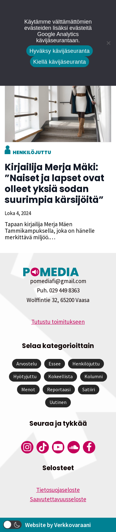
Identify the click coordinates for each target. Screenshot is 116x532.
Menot (28, 389)
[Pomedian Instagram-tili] (27, 447)
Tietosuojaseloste (58, 489)
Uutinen (58, 402)
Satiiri (88, 389)
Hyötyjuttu (25, 376)
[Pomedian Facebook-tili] (89, 447)
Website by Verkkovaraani (58, 525)
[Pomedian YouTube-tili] (58, 447)
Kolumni (93, 376)
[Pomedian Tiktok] (43, 447)
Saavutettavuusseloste (58, 499)
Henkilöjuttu (32, 152)
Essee (55, 363)
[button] (12, 525)
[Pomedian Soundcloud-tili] (73, 447)
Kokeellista (60, 376)
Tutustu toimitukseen (58, 321)
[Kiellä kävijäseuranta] (108, 43)
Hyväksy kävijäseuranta (59, 51)
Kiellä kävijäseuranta (59, 62)
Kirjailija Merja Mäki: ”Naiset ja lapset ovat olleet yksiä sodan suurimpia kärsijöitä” (54, 183)
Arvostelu (26, 363)
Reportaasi (59, 389)
